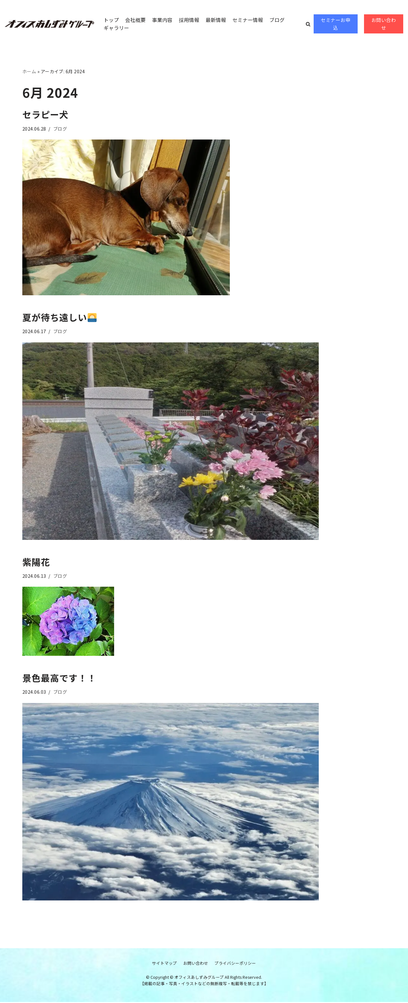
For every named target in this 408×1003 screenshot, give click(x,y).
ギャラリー (116, 28)
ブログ (277, 19)
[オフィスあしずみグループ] (49, 24)
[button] (308, 24)
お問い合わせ (383, 24)
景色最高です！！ (59, 678)
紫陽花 (36, 562)
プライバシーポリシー (235, 964)
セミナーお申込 (335, 24)
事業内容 (162, 19)
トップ (111, 19)
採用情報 (189, 19)
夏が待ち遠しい (59, 317)
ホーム (29, 71)
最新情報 (216, 19)
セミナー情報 (247, 19)
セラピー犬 (45, 114)
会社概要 (135, 19)
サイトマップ (164, 964)
